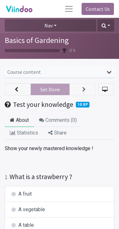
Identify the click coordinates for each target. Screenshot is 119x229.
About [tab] (19, 120)
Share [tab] (57, 133)
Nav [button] (48, 25)
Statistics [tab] (24, 133)
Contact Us (98, 9)
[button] (105, 25)
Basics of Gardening (37, 40)
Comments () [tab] (58, 120)
